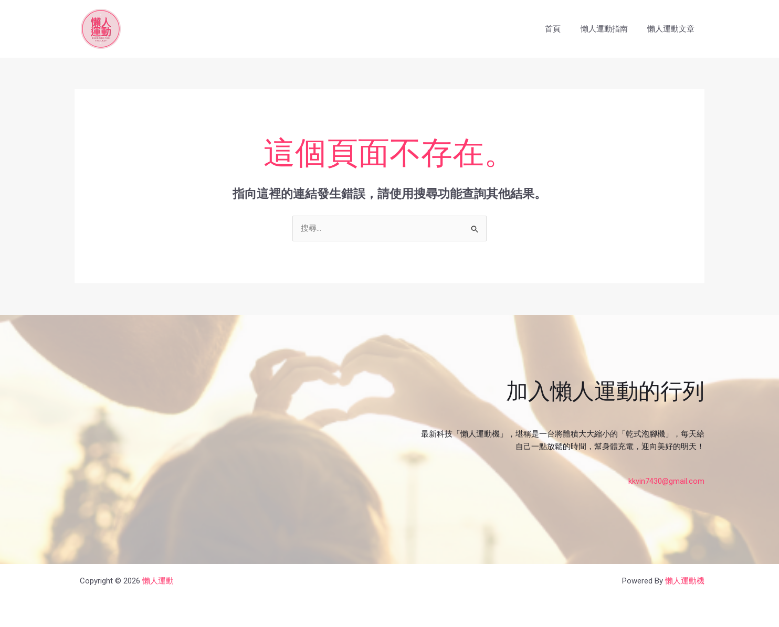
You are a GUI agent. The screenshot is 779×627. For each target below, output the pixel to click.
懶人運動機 (684, 581)
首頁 (563, 29)
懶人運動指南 (610, 29)
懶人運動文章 (673, 29)
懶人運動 (158, 581)
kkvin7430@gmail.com (666, 481)
